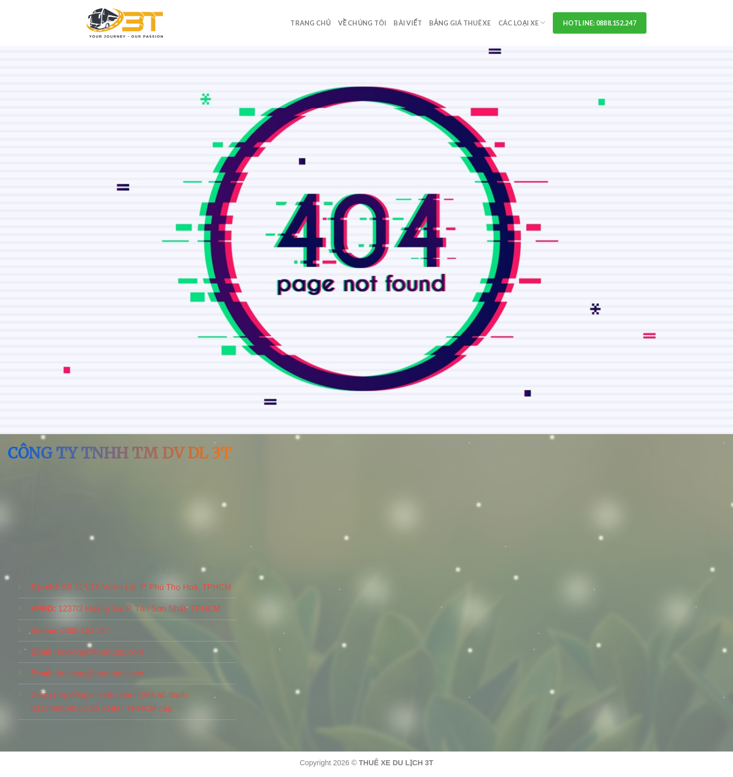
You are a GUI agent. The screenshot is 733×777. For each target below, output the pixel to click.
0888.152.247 (85, 630)
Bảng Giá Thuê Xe (460, 23)
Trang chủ (310, 23)
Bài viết (407, 23)
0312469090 (53, 708)
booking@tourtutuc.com (100, 652)
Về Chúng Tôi (362, 23)
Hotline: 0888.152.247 (599, 23)
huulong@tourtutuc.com (100, 673)
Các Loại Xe (522, 23)
